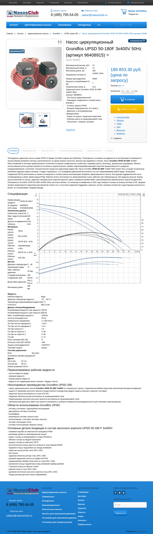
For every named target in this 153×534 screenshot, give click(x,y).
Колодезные (84, 25)
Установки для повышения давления (60, 518)
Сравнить (116, 138)
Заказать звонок (58, 11)
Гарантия (40, 3)
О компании (54, 3)
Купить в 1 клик (127, 109)
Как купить (13, 3)
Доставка (27, 3)
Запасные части (47, 151)
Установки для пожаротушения (57, 522)
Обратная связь (90, 11)
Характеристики (29, 151)
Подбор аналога (94, 151)
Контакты (68, 3)
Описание (13, 151)
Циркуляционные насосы (38, 25)
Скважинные (64, 25)
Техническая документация (71, 151)
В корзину (127, 99)
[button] (26, 120)
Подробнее (70, 130)
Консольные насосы (52, 509)
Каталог (14, 25)
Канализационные (51, 505)
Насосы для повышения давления (58, 514)
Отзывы (109, 151)
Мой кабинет (83, 3)
